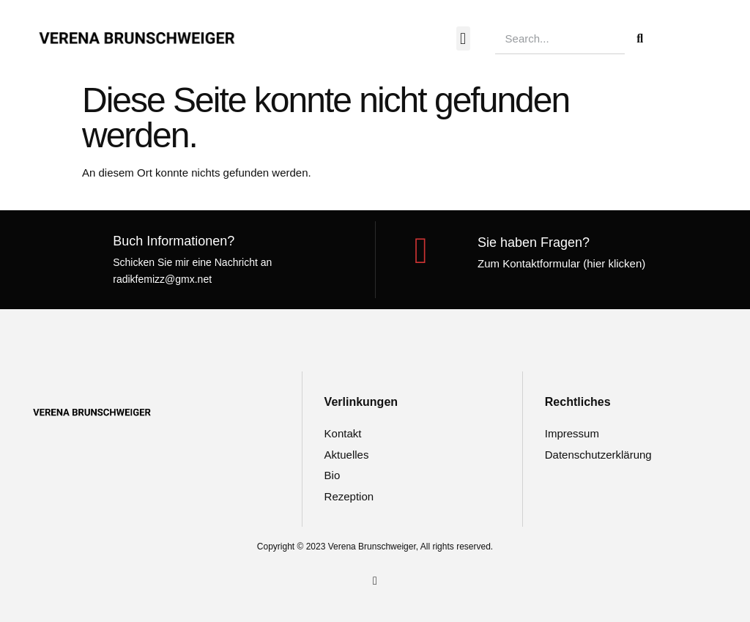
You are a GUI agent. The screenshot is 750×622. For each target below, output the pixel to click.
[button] (463, 38)
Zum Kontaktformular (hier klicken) (561, 263)
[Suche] (640, 38)
